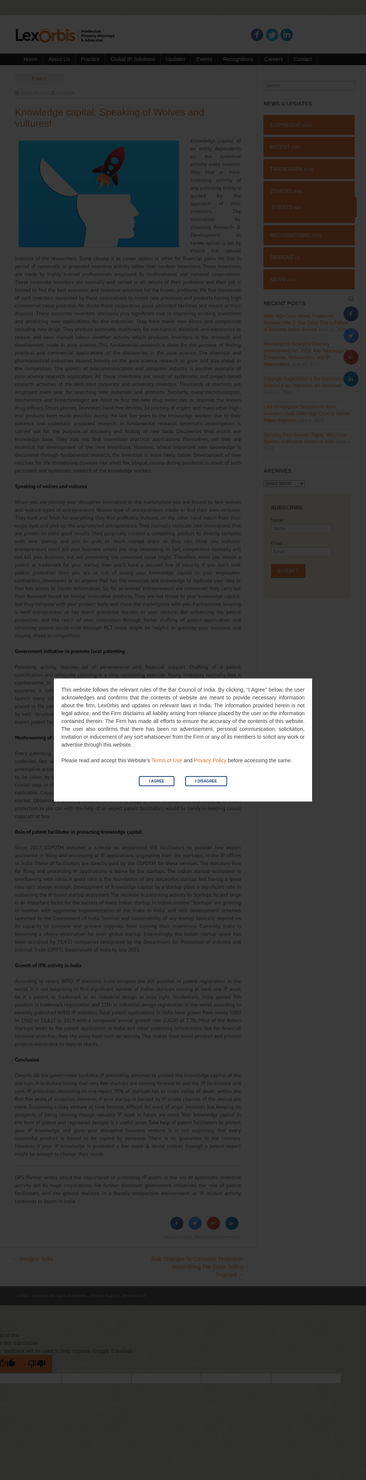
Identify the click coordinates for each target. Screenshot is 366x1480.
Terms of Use (166, 760)
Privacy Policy (210, 760)
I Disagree (206, 781)
